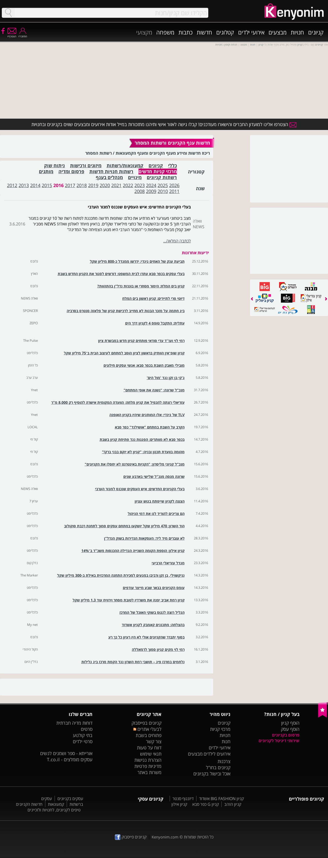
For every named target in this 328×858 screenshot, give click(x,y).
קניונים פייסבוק (130, 837)
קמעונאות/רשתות (125, 166)
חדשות (204, 32)
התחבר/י (22, 34)
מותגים (46, 171)
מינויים (135, 177)
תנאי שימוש (150, 754)
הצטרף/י (11, 34)
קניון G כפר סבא (205, 804)
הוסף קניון (290, 723)
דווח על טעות (149, 748)
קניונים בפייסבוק (146, 723)
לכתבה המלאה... (177, 241)
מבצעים (278, 32)
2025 (163, 185)
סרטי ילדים (82, 741)
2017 (70, 185)
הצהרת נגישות (147, 760)
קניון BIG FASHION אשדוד (221, 798)
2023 (139, 185)
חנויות (297, 32)
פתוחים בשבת (148, 735)
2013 (24, 185)
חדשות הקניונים (29, 804)
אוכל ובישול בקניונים (211, 774)
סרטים (86, 729)
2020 (105, 185)
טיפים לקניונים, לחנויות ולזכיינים (54, 810)
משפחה (165, 32)
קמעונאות (56, 804)
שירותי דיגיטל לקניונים (278, 740)
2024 (151, 185)
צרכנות (224, 761)
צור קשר (153, 741)
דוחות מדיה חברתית (74, 723)
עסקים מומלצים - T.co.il (69, 759)
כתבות (185, 32)
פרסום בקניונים (285, 735)
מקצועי (144, 32)
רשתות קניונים (162, 177)
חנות (226, 741)
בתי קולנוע (82, 735)
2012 (12, 185)
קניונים (316, 32)
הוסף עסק (290, 729)
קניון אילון (179, 804)
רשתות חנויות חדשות (111, 171)
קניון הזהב (232, 804)
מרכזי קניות (220, 729)
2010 (163, 191)
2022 (128, 185)
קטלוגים (225, 32)
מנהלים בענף (109, 177)
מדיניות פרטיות (147, 766)
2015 (47, 185)
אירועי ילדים (251, 32)
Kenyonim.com (165, 836)
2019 (93, 185)
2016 (58, 185)
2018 (81, 185)
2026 (174, 185)
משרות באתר (149, 772)
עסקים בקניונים (70, 798)
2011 (174, 191)
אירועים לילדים (217, 754)
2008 (139, 191)
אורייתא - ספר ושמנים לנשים (66, 753)
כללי (172, 166)
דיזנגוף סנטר (183, 798)
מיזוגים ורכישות (85, 166)
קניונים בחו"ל (218, 767)
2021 (116, 185)
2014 (35, 185)
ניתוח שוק (54, 166)
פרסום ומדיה (71, 171)
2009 (151, 191)
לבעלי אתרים (147, 729)
